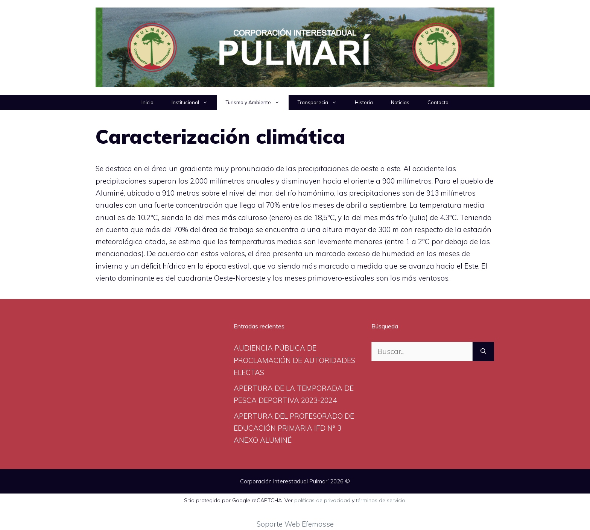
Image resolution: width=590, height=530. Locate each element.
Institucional (194, 102)
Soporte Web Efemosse (295, 523)
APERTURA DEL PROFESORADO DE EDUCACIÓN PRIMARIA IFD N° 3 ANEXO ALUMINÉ (294, 428)
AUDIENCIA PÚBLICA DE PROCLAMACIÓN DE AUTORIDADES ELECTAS (294, 360)
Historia (364, 102)
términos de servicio (380, 500)
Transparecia (322, 102)
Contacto (438, 102)
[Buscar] (483, 351)
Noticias (400, 102)
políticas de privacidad (322, 500)
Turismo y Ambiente (257, 102)
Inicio (147, 102)
